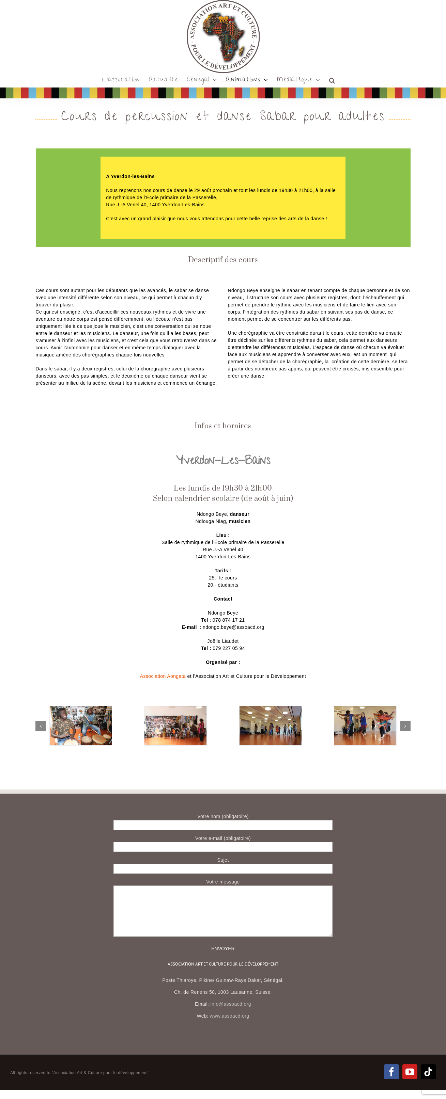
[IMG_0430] (175, 709)
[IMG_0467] (81, 709)
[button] (332, 80)
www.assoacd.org (229, 1016)
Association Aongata (163, 676)
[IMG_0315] (365, 709)
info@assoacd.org (231, 1004)
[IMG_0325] (271, 709)
